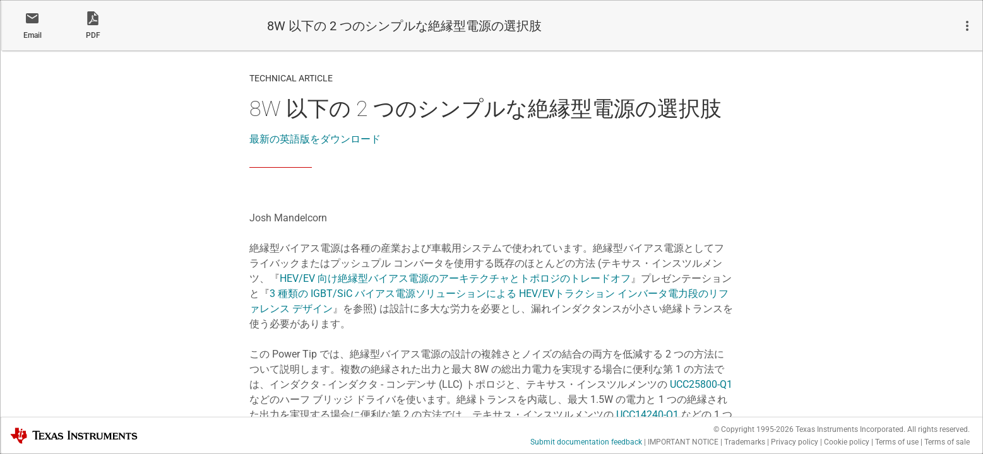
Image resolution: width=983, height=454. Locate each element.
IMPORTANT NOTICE (683, 442)
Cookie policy (846, 442)
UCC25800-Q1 (701, 384)
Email (32, 35)
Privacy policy (794, 442)
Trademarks (744, 442)
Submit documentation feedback (586, 442)
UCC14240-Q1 (647, 415)
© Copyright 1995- (753, 429)
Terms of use (897, 442)
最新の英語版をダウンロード (315, 139)
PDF (93, 35)
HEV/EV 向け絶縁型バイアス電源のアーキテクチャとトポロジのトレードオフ (455, 278)
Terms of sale (947, 442)
